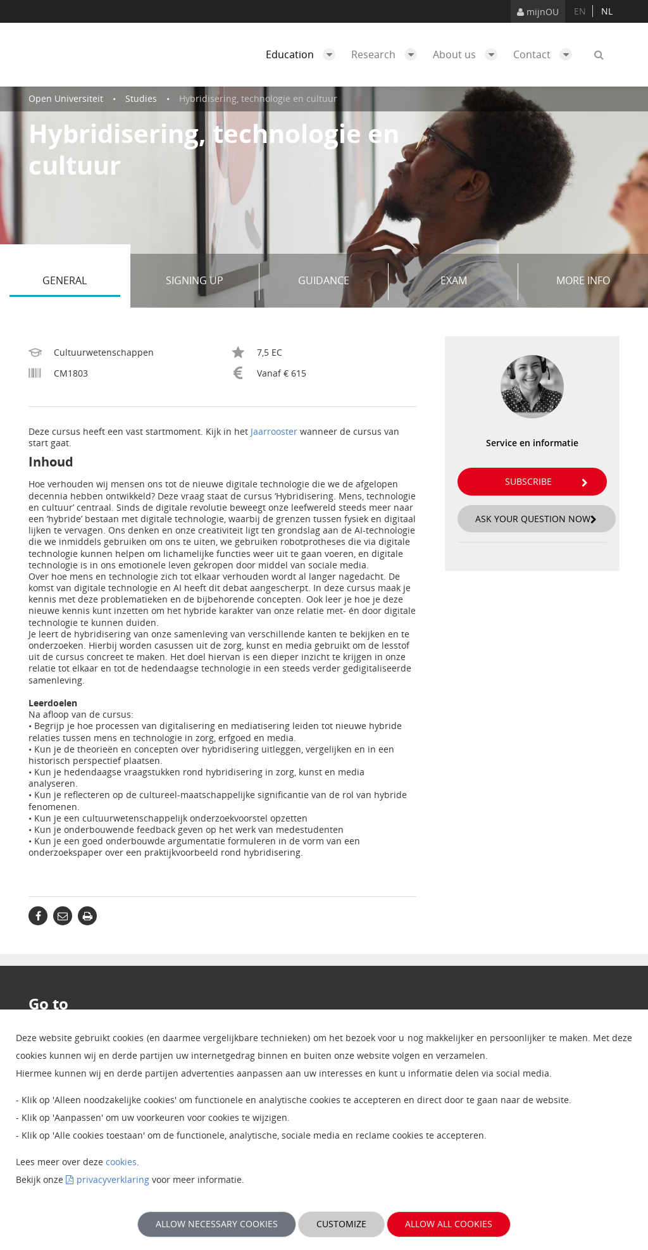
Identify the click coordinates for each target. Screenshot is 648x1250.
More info (583, 280)
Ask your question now (536, 519)
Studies (141, 98)
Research (387, 54)
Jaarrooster (274, 431)
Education (304, 54)
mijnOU (538, 12)
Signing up (208, 281)
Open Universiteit (65, 98)
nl (607, 11)
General (81, 281)
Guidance (338, 281)
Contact (545, 54)
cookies (121, 1162)
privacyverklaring (113, 1179)
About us (468, 54)
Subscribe (546, 481)
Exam (474, 281)
